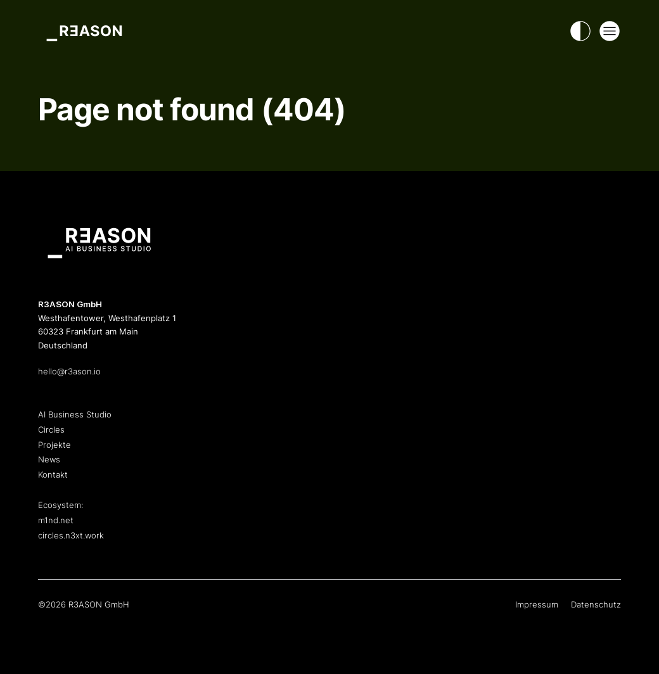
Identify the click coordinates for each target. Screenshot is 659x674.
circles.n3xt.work (71, 535)
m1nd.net (56, 520)
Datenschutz (596, 604)
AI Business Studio (75, 414)
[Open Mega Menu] (609, 31)
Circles (51, 429)
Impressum (536, 604)
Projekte (54, 445)
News (49, 459)
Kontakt (53, 474)
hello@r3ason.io (69, 371)
